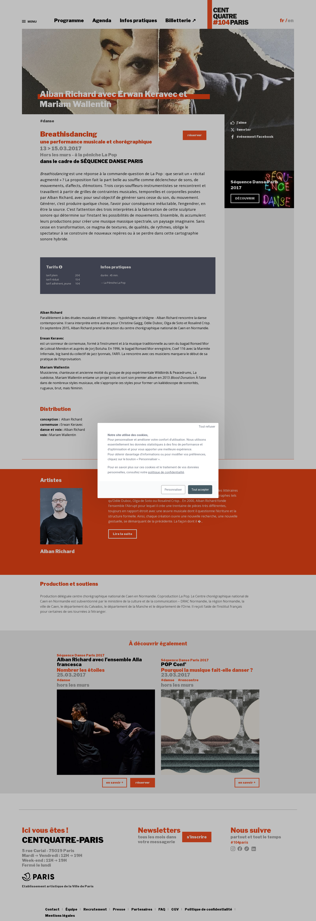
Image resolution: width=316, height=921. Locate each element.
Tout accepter (200, 489)
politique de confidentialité (166, 472)
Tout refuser (207, 426)
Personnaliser (173, 489)
